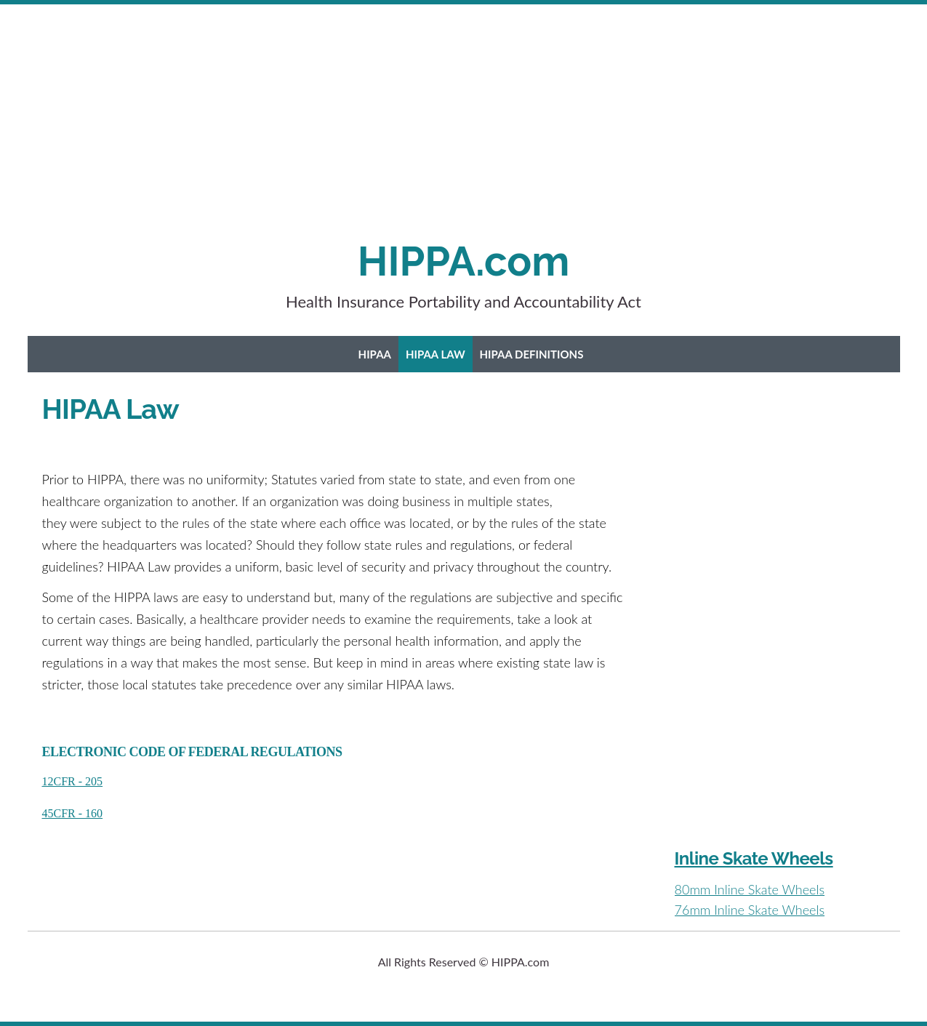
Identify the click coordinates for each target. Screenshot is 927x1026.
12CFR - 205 (72, 781)
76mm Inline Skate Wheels (750, 910)
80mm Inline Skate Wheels (750, 889)
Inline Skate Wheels (754, 858)
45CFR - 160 (72, 813)
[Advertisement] (436, 135)
